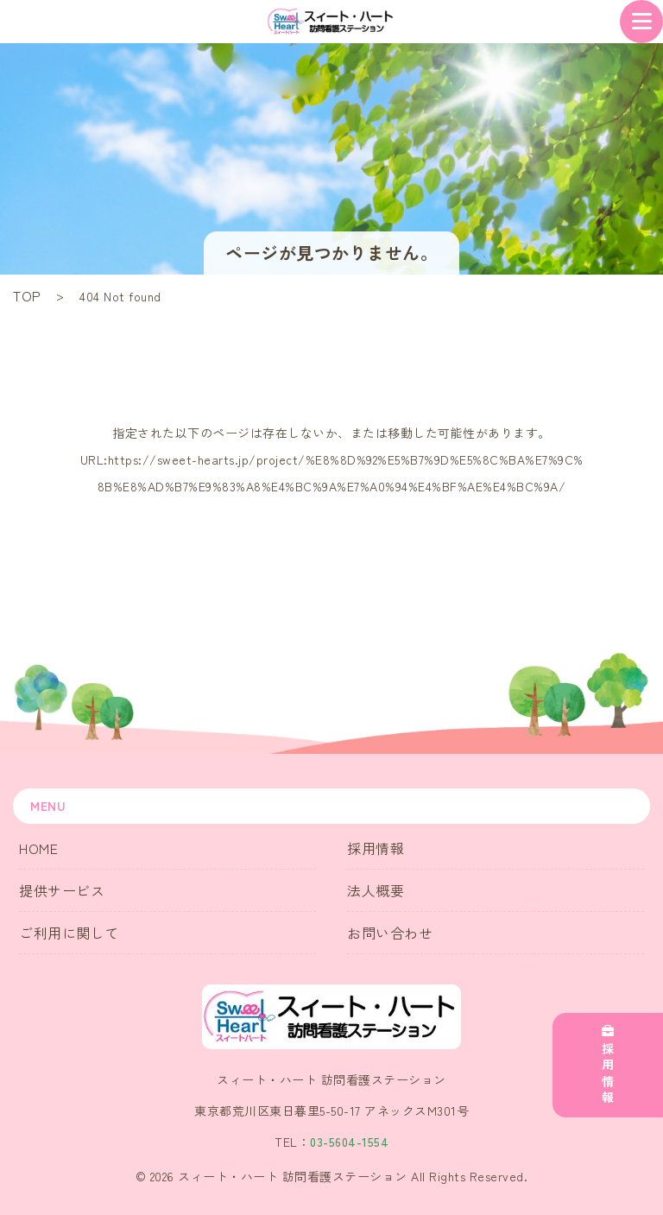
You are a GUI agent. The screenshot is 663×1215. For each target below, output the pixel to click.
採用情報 (639, 1065)
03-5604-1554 (349, 1141)
